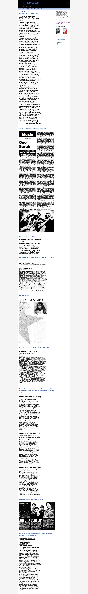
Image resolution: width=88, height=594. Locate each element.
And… (42, 9)
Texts (31, 9)
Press (38, 9)
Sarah (20, 9)
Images (28, 9)
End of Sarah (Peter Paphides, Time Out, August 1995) (32, 129)
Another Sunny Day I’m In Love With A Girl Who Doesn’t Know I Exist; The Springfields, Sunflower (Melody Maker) (36, 258)
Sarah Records (30, 3)
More (35, 9)
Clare (57, 43)
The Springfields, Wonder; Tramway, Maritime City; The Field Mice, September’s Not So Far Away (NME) (36, 534)
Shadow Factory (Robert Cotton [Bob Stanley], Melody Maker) (35, 348)
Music (24, 9)
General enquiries (59, 42)
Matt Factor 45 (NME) (24, 296)
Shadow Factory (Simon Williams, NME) (29, 13)
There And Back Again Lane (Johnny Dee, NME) (31, 500)
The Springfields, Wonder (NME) (27, 236)
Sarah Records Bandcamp (61, 39)
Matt (57, 44)
